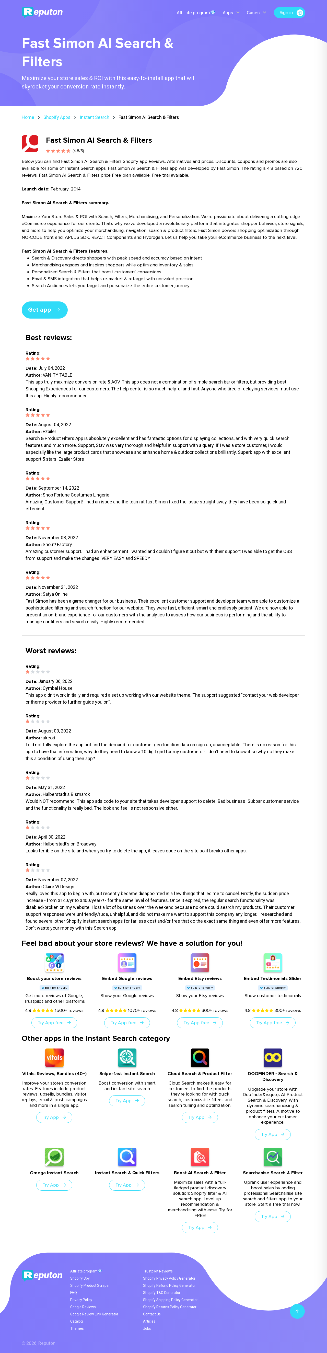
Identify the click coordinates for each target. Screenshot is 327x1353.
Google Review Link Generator (94, 1314)
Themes (77, 1328)
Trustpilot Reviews (158, 1271)
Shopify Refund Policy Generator (169, 1285)
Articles (149, 1321)
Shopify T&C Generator (161, 1293)
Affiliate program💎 (195, 12)
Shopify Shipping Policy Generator (170, 1300)
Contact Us (152, 1314)
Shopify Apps (57, 117)
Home (28, 117)
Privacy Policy (81, 1300)
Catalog (76, 1321)
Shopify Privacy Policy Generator (169, 1278)
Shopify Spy (80, 1278)
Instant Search (94, 117)
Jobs (147, 1328)
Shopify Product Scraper (90, 1285)
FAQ (73, 1293)
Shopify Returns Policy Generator (169, 1307)
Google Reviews (83, 1307)
